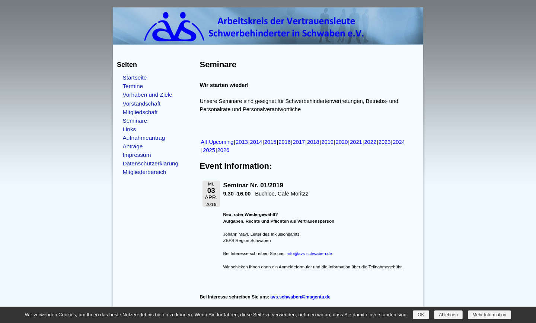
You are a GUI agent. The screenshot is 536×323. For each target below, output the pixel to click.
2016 (284, 142)
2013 (242, 142)
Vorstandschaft (141, 103)
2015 (270, 142)
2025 (209, 150)
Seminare (134, 120)
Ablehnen (448, 314)
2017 (299, 142)
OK (421, 314)
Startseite (134, 77)
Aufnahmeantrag (143, 138)
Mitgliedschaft (139, 112)
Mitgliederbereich (144, 172)
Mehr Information (490, 314)
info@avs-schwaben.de (309, 253)
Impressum (136, 155)
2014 (256, 142)
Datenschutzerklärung (150, 163)
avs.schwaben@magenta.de (301, 297)
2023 (385, 142)
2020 (342, 142)
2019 (327, 142)
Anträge (132, 146)
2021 (356, 142)
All (204, 142)
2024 (399, 142)
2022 (370, 142)
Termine (132, 86)
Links (129, 129)
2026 (223, 150)
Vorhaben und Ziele (147, 94)
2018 (313, 142)
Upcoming (221, 142)
